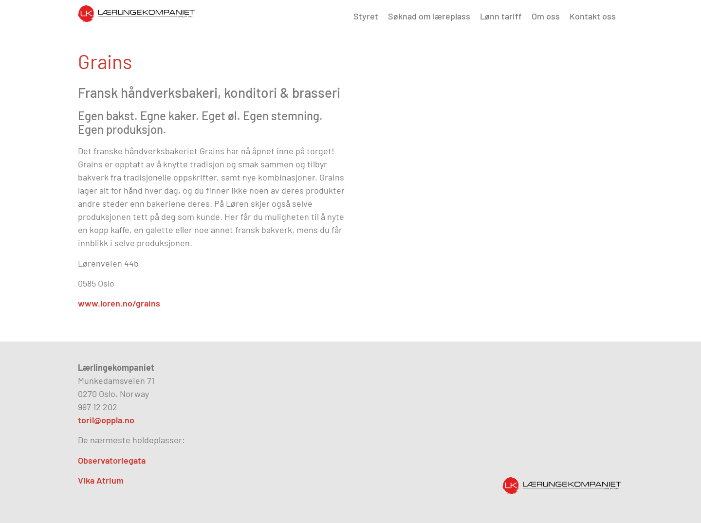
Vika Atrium (101, 480)
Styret (365, 16)
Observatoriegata (112, 460)
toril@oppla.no (106, 420)
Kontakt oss (593, 16)
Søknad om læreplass (429, 16)
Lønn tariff (501, 16)
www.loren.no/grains (119, 303)
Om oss (546, 16)
